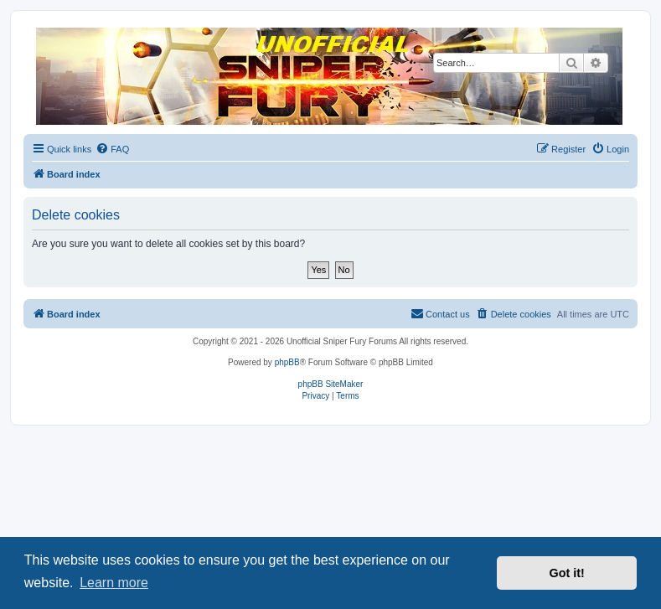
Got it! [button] (567, 573)
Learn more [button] (114, 582)
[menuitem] (112, 149)
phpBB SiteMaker (331, 384)
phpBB (287, 362)
